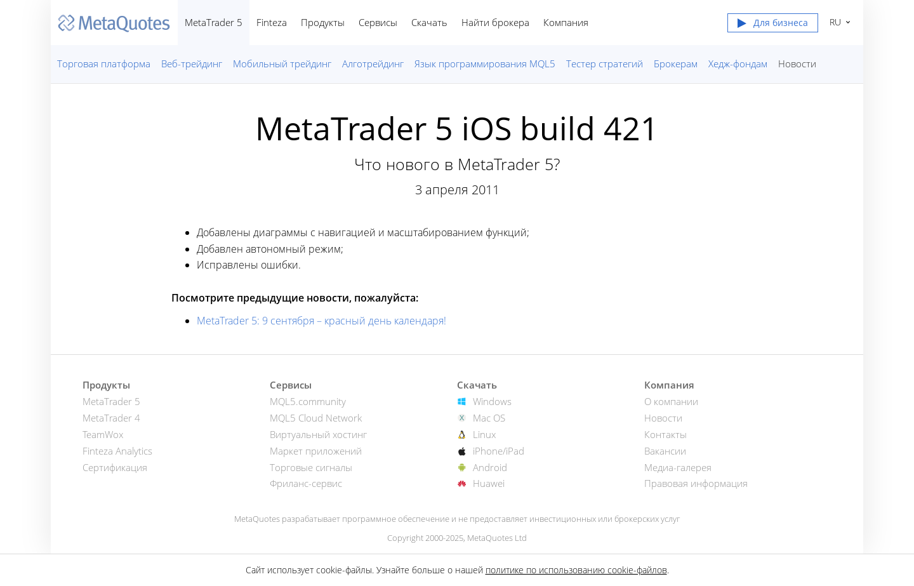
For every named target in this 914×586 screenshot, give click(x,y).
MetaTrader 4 (111, 417)
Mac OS (489, 417)
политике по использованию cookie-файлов (576, 570)
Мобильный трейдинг (282, 63)
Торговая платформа (103, 63)
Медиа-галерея (678, 467)
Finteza (271, 22)
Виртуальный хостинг (318, 434)
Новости (797, 63)
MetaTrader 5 (213, 22)
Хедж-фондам (737, 63)
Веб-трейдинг (191, 63)
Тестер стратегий (604, 63)
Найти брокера (495, 22)
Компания (565, 22)
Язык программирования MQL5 (484, 63)
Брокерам (676, 63)
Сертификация (115, 467)
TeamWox (103, 434)
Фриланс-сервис (306, 483)
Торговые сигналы (311, 467)
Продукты (323, 22)
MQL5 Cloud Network (316, 417)
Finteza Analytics (117, 450)
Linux (484, 434)
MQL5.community (308, 401)
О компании (671, 401)
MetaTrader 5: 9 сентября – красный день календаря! (321, 321)
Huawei (489, 483)
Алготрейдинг (373, 63)
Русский (833, 22)
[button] (772, 25)
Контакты (665, 434)
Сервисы (378, 22)
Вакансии (665, 450)
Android (490, 467)
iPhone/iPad (498, 450)
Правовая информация (696, 483)
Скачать (429, 22)
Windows (492, 401)
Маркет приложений (316, 450)
